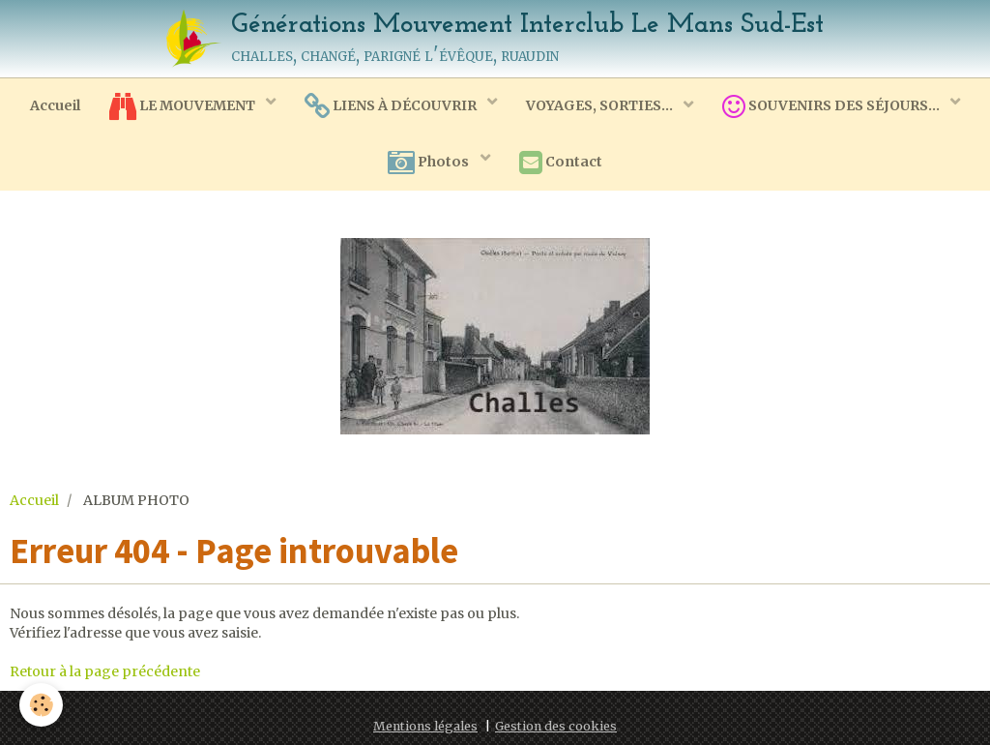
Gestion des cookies (556, 726)
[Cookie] (41, 705)
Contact (560, 162)
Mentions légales (425, 726)
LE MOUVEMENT (183, 106)
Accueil (55, 105)
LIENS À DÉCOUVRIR (392, 106)
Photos (430, 162)
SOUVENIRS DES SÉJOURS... (832, 106)
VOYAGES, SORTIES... (601, 105)
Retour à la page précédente (105, 671)
